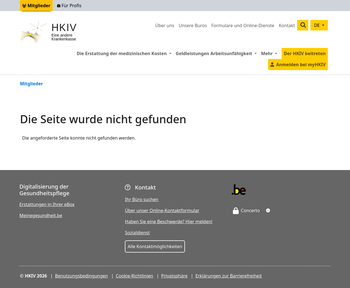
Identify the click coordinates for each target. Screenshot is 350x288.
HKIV (64, 27)
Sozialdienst (137, 233)
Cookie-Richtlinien (134, 276)
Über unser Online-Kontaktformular (162, 210)
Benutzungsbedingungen (81, 276)
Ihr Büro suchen (141, 199)
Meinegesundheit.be (40, 215)
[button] (268, 210)
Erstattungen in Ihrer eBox (46, 204)
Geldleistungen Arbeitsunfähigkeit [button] (217, 53)
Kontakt (287, 25)
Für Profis (69, 5)
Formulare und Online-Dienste (242, 25)
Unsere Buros (193, 25)
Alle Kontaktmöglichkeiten (155, 246)
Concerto (246, 210)
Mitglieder (36, 5)
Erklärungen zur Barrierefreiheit (228, 276)
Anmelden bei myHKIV (301, 64)
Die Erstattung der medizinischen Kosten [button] (125, 53)
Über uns (164, 25)
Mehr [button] (270, 53)
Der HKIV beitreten (305, 53)
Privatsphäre (174, 276)
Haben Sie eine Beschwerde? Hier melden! (168, 221)
